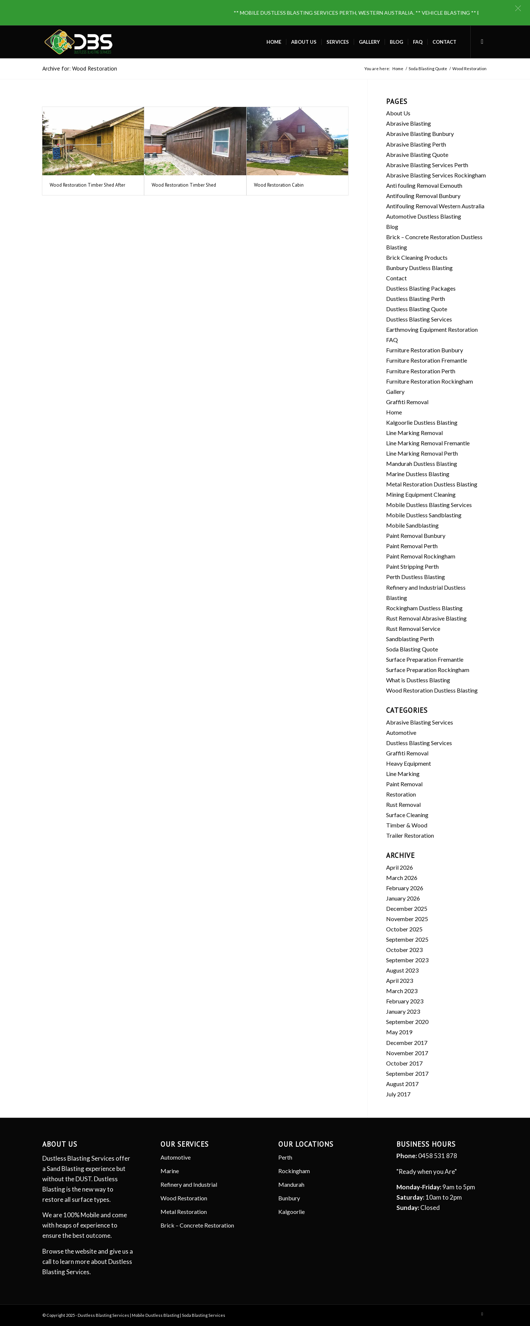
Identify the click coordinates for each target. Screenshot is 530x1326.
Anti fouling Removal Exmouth (424, 185)
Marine (169, 1170)
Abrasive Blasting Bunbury (420, 133)
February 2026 (404, 887)
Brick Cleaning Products (417, 257)
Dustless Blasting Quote (416, 308)
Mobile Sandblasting (412, 525)
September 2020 (407, 1021)
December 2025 (406, 908)
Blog (392, 226)
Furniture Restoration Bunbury (424, 349)
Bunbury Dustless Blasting (419, 267)
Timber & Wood (406, 825)
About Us (398, 112)
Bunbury (289, 1197)
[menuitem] (274, 42)
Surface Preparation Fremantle (424, 659)
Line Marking (403, 773)
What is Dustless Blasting (418, 679)
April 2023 (399, 980)
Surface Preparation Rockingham (427, 669)
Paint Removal (404, 783)
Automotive (401, 732)
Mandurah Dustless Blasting (421, 463)
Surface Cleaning (407, 814)
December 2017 (406, 1042)
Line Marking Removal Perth (422, 453)
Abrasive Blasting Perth (416, 144)
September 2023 (407, 959)
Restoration (401, 794)
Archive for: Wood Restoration (79, 68)
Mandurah (291, 1184)
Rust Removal (403, 804)
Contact (396, 277)
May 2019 (399, 1031)
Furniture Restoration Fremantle (426, 360)
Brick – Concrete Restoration (197, 1225)
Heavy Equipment (408, 763)
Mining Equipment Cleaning (421, 494)
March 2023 (401, 990)
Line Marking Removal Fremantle (428, 442)
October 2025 (404, 929)
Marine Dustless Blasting (417, 473)
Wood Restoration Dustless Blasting (432, 690)
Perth (285, 1157)
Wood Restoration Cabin (279, 185)
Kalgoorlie (291, 1211)
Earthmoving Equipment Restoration (432, 329)
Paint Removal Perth (412, 545)
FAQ (392, 339)
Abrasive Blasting (408, 123)
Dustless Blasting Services (419, 319)
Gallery (395, 391)
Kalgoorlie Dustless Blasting (421, 422)
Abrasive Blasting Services (419, 722)
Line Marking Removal (414, 432)
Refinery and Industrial (188, 1184)
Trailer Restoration (410, 835)
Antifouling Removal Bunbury (423, 195)
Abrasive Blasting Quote (417, 154)
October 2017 (404, 1063)
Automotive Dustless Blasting (423, 216)
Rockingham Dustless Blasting (424, 607)
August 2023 (402, 970)
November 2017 (407, 1052)
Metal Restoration (183, 1211)
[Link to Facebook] (482, 41)
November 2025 (407, 918)
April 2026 (399, 867)
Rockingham (294, 1170)
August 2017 (402, 1083)
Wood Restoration (183, 1197)
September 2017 (407, 1073)
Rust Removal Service (413, 628)
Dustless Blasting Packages (421, 288)
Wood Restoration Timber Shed (184, 185)
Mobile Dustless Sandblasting (424, 514)
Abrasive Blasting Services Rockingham (436, 175)
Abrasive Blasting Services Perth (427, 164)
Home (394, 412)
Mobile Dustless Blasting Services (429, 504)
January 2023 (403, 1011)
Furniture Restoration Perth (420, 370)
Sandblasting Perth (410, 638)
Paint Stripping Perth (412, 566)
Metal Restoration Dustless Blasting (431, 484)
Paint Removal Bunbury (415, 535)
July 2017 (398, 1093)
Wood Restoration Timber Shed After (87, 185)
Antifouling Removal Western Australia (435, 205)
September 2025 (407, 939)
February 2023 (404, 1001)
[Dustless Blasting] (78, 42)
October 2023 (404, 949)
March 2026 (401, 877)
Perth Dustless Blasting (415, 576)
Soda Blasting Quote (412, 649)
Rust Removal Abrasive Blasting (426, 618)
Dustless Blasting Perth (415, 298)
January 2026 (403, 898)
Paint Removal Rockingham (420, 556)
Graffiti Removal (407, 401)
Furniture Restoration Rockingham (429, 381)
